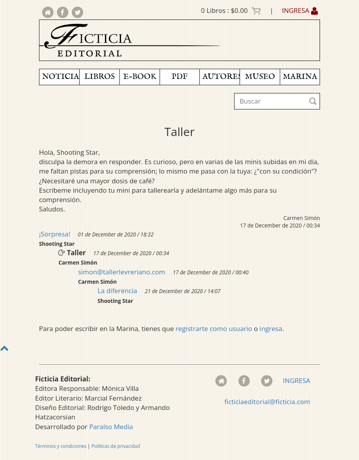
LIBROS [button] (99, 77)
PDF (180, 77)
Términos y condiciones (60, 446)
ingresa (270, 328)
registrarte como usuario (214, 328)
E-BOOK (139, 77)
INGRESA (300, 10)
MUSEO (260, 77)
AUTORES (221, 77)
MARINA (300, 77)
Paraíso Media (111, 426)
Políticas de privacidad (115, 446)
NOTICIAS (60, 77)
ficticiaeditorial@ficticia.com (267, 401)
